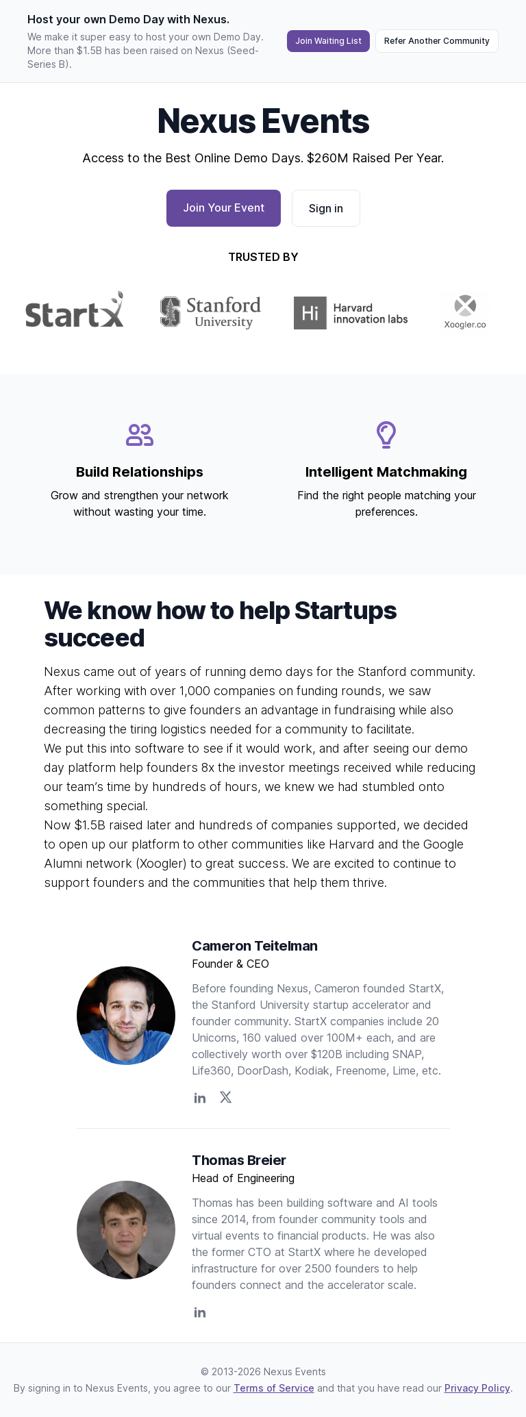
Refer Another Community (437, 41)
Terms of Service (274, 1388)
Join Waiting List (328, 41)
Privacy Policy (477, 1388)
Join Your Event (223, 207)
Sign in (326, 208)
